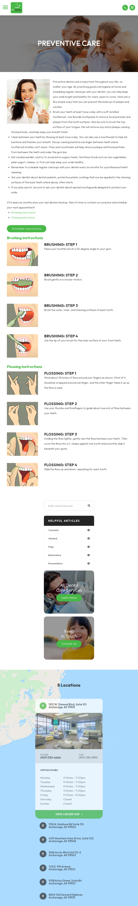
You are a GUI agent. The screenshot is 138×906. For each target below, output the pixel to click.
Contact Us (69, 643)
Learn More (69, 597)
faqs (51, 546)
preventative (55, 563)
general (52, 538)
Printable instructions (26, 228)
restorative (54, 555)
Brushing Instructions (23, 212)
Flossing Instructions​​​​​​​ (23, 217)
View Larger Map (67, 821)
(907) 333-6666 (50, 764)
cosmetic (53, 530)
